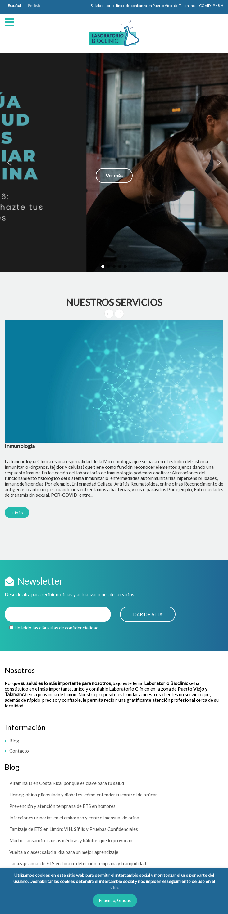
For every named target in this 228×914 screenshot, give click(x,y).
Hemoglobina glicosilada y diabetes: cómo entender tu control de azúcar (83, 794)
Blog (14, 740)
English (34, 5)
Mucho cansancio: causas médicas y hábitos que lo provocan (70, 840)
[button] (114, 162)
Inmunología (20, 445)
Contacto (19, 751)
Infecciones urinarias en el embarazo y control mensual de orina (74, 817)
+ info (17, 512)
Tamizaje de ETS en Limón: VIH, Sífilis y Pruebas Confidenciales (73, 829)
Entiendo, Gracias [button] (115, 900)
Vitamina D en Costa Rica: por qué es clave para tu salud (66, 783)
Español (14, 5)
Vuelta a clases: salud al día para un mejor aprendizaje (63, 852)
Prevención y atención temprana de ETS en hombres (62, 806)
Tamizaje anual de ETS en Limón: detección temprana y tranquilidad (77, 863)
